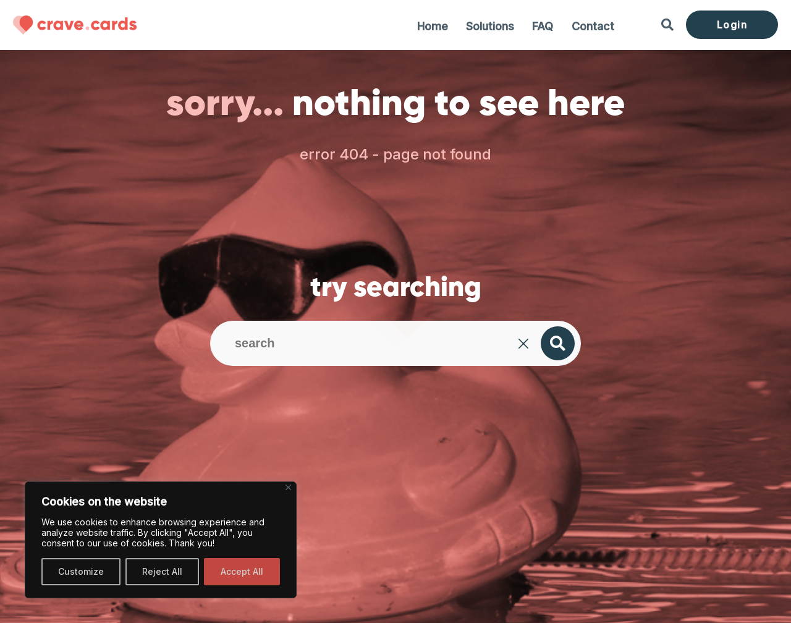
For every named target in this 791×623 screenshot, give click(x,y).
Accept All (242, 571)
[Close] (288, 487)
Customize (81, 571)
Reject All (162, 571)
